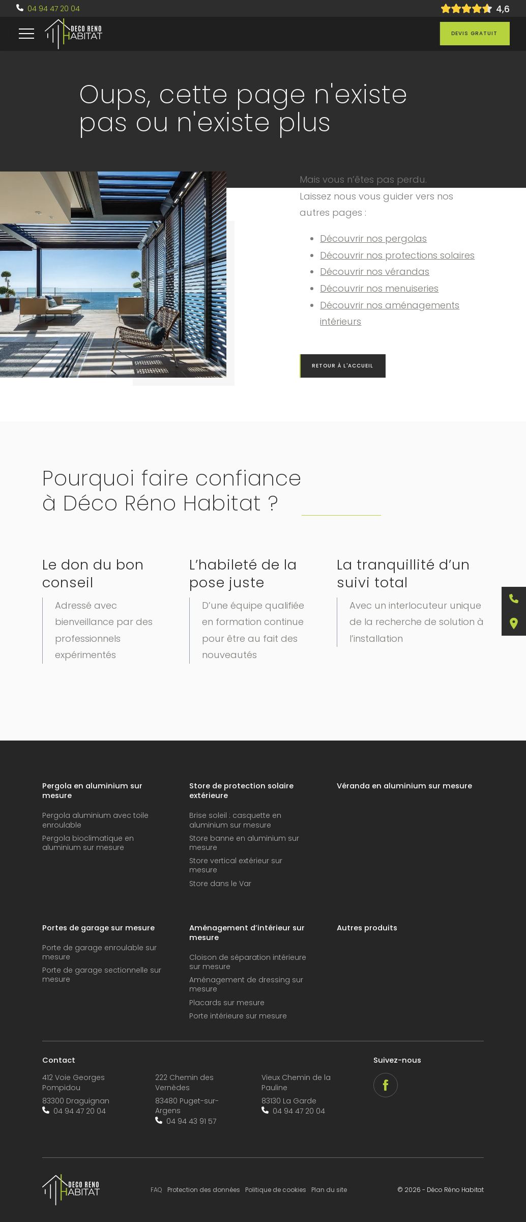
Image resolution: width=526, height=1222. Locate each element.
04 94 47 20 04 (53, 9)
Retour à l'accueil (342, 366)
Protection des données (203, 1189)
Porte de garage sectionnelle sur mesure (101, 974)
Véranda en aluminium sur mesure (404, 786)
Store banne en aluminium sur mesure (244, 843)
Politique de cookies (275, 1189)
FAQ (156, 1189)
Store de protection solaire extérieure (241, 791)
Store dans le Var (220, 884)
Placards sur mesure (227, 1003)
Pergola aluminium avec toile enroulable (95, 820)
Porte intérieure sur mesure (238, 1016)
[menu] (26, 33)
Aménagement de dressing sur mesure (246, 984)
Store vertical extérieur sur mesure (235, 865)
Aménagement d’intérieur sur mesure (247, 933)
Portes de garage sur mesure (98, 928)
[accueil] (73, 34)
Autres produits (367, 928)
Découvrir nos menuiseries (379, 288)
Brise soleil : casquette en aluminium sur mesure (235, 820)
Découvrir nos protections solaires (397, 255)
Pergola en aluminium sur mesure (92, 791)
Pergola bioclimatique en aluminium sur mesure (88, 843)
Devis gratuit (474, 33)
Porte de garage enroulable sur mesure (99, 952)
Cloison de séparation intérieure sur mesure (247, 962)
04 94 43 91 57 (191, 1121)
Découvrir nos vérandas (374, 271)
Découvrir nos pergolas (373, 238)
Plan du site (329, 1189)
